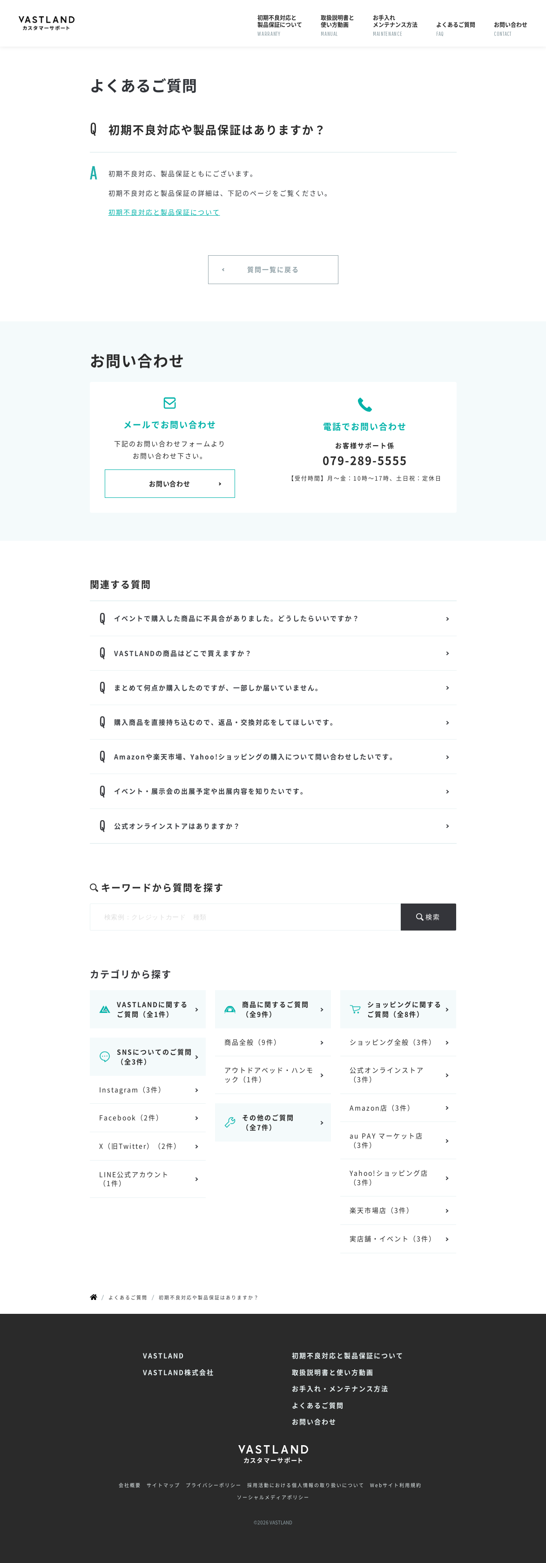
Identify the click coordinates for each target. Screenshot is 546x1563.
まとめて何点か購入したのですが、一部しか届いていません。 (218, 687)
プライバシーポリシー (214, 1485)
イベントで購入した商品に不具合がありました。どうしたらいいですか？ (237, 618)
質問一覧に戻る (273, 269)
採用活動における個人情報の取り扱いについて (305, 1485)
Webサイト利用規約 (396, 1485)
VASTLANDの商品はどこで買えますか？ (183, 653)
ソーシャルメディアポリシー (273, 1497)
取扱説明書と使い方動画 (333, 1372)
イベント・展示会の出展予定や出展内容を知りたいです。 (211, 790)
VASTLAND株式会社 (178, 1372)
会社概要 (130, 1485)
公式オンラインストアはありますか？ (177, 825)
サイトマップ (163, 1485)
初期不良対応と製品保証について (164, 212)
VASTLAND (163, 1355)
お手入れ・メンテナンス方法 (340, 1388)
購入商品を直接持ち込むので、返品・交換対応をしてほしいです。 (225, 722)
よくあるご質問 (318, 1405)
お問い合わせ (169, 483)
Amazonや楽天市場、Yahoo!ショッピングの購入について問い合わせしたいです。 (255, 756)
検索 (432, 916)
